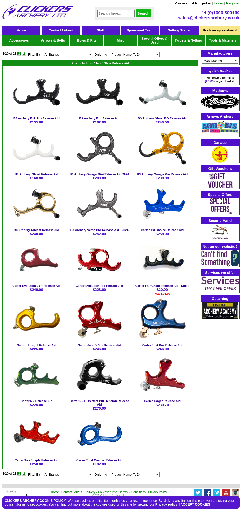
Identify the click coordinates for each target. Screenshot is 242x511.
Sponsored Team (140, 30)
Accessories (19, 40)
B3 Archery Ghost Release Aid (36, 174)
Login (218, 3)
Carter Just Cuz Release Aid (162, 345)
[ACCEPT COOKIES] (195, 504)
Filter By (34, 54)
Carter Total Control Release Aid (99, 460)
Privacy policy (166, 504)
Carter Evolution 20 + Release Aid (36, 286)
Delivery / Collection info (101, 492)
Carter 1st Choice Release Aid (162, 230)
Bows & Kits (86, 40)
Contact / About (61, 30)
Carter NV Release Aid (36, 401)
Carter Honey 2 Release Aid (36, 345)
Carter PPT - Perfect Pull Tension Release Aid (99, 402)
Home (21, 30)
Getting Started (180, 30)
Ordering (100, 54)
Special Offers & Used (154, 40)
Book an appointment (220, 30)
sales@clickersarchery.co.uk (209, 17)
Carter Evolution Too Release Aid (99, 286)
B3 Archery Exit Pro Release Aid (36, 118)
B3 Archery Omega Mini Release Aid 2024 (99, 174)
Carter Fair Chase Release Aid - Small (162, 286)
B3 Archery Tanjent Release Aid (36, 230)
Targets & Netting (188, 40)
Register (233, 3)
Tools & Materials (222, 40)
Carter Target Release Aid (162, 401)
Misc (120, 40)
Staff (100, 30)
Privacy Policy (157, 492)
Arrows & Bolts (53, 40)
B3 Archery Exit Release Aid (99, 118)
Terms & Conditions (132, 492)
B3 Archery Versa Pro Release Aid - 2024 (99, 230)
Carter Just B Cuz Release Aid (99, 345)
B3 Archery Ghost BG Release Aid (162, 118)
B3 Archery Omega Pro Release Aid (162, 174)
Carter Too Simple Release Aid (36, 460)
